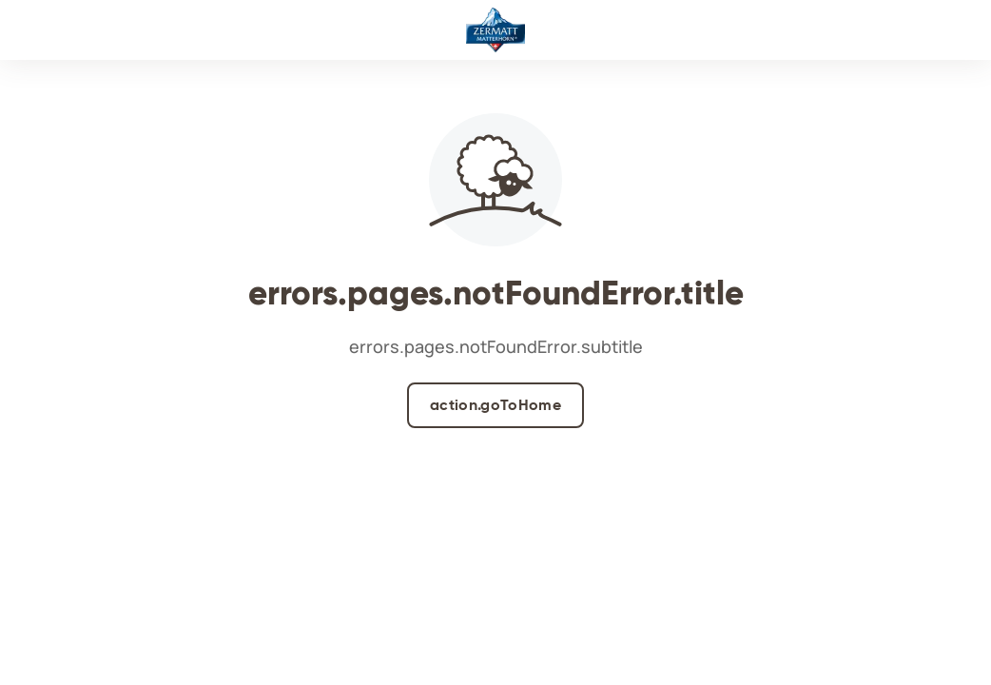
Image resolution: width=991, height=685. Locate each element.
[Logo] (495, 30)
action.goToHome (495, 405)
